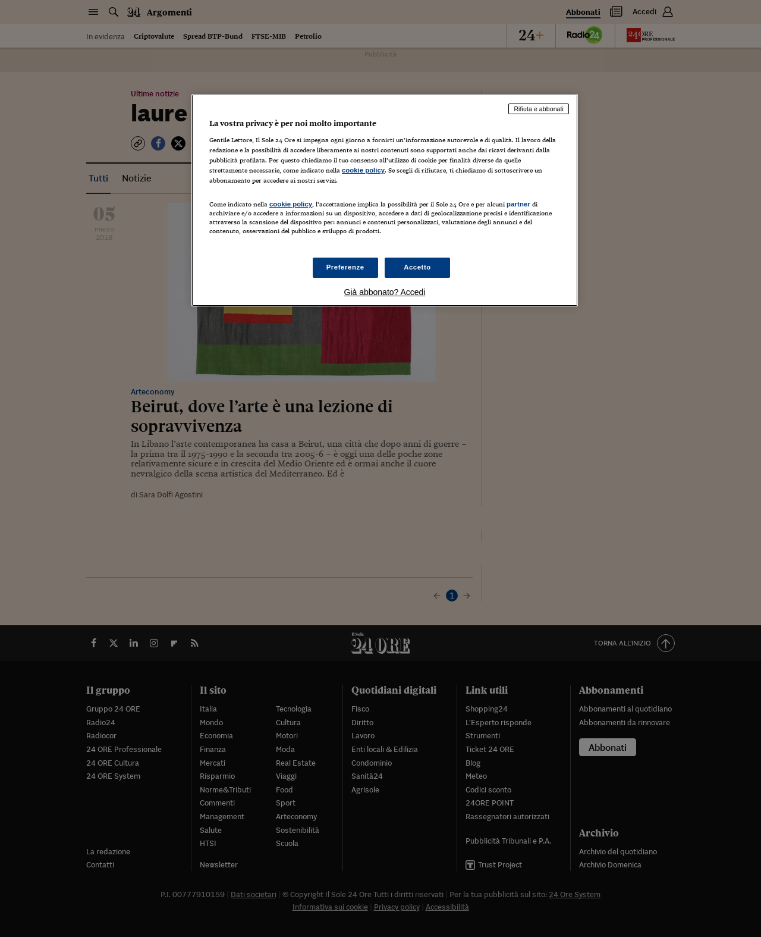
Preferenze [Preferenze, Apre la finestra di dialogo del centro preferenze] (345, 267)
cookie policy (363, 170)
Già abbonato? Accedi (385, 292)
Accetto (417, 267)
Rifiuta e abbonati (539, 108)
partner (518, 204)
